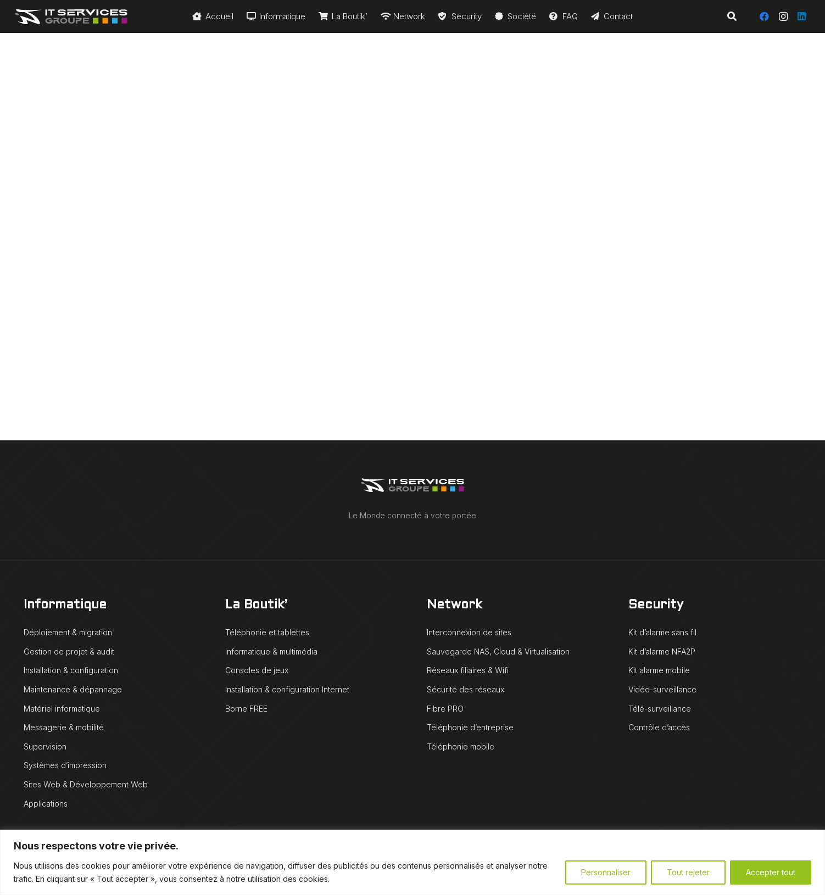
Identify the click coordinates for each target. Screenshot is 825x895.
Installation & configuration (71, 670)
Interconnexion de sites (469, 632)
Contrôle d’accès (659, 727)
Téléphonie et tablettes (267, 632)
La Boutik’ (256, 605)
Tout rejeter (688, 872)
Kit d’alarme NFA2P (661, 651)
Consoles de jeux (256, 670)
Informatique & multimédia (271, 651)
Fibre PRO (445, 708)
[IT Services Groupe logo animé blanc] (71, 16)
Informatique (65, 605)
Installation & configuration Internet (287, 689)
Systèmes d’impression (65, 765)
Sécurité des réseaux (465, 689)
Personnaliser (606, 872)
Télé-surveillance (659, 708)
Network (454, 605)
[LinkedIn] (802, 16)
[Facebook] (764, 16)
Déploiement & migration (68, 632)
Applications (46, 803)
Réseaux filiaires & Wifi (468, 670)
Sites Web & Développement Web (86, 784)
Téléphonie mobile (460, 746)
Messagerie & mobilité (64, 727)
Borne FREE (246, 708)
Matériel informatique (62, 708)
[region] (412, 862)
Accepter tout (770, 872)
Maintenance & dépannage (73, 689)
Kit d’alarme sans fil (662, 632)
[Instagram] (783, 16)
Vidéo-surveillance (662, 689)
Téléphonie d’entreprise (470, 727)
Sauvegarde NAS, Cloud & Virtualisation (498, 651)
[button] (731, 16)
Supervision (45, 746)
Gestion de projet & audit (69, 651)
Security (655, 605)
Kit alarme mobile (659, 670)
